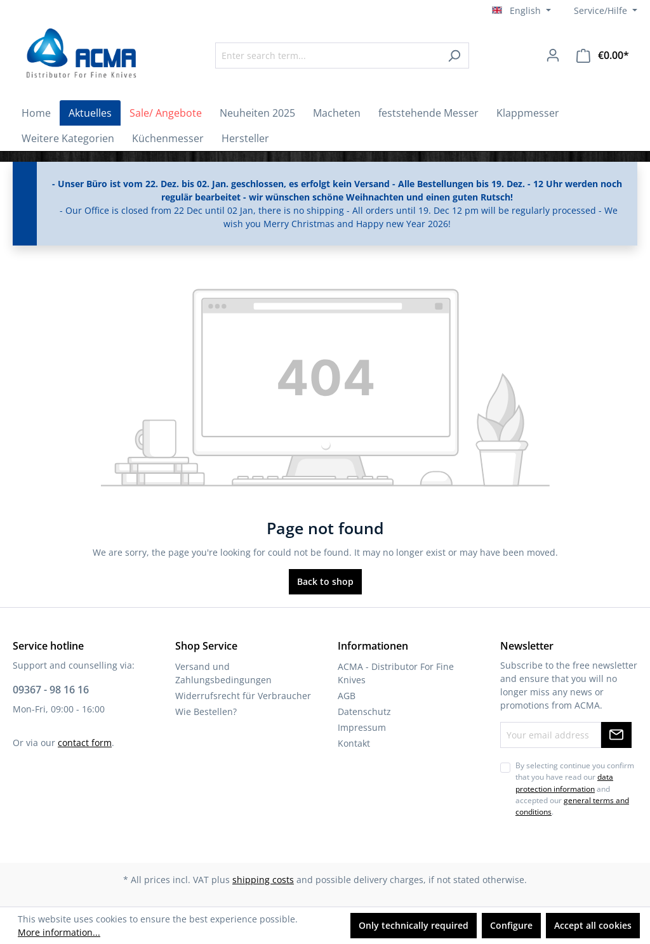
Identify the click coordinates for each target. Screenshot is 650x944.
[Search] (454, 56)
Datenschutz (364, 711)
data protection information (564, 782)
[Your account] (553, 55)
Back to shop (325, 581)
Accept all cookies (593, 925)
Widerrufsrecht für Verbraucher (243, 696)
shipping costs (263, 880)
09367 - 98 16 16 (51, 690)
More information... (59, 932)
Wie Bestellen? (206, 711)
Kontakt (354, 743)
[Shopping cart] (602, 56)
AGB (346, 696)
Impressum (362, 727)
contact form (85, 743)
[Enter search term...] (327, 56)
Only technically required (413, 925)
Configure (511, 925)
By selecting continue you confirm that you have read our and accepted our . (574, 789)
